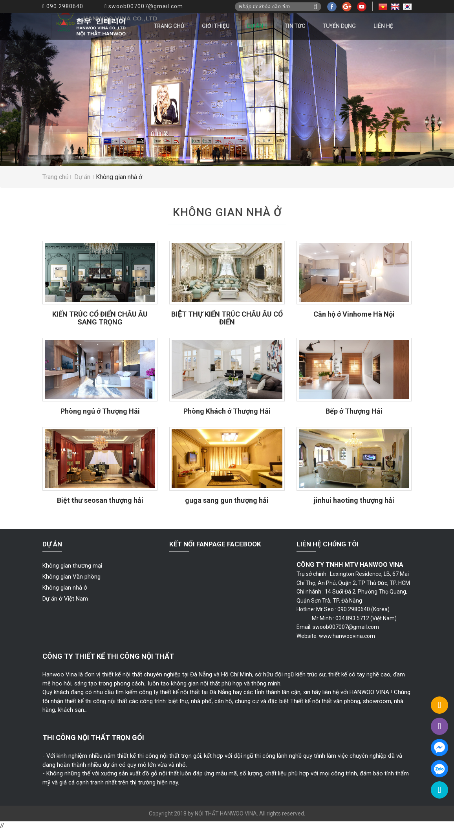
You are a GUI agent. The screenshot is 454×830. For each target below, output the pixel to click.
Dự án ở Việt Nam (65, 598)
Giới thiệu (215, 26)
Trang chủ (169, 26)
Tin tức (295, 26)
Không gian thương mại (72, 565)
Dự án (255, 26)
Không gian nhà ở (64, 587)
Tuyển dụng (339, 26)
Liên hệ (383, 26)
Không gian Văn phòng (71, 576)
